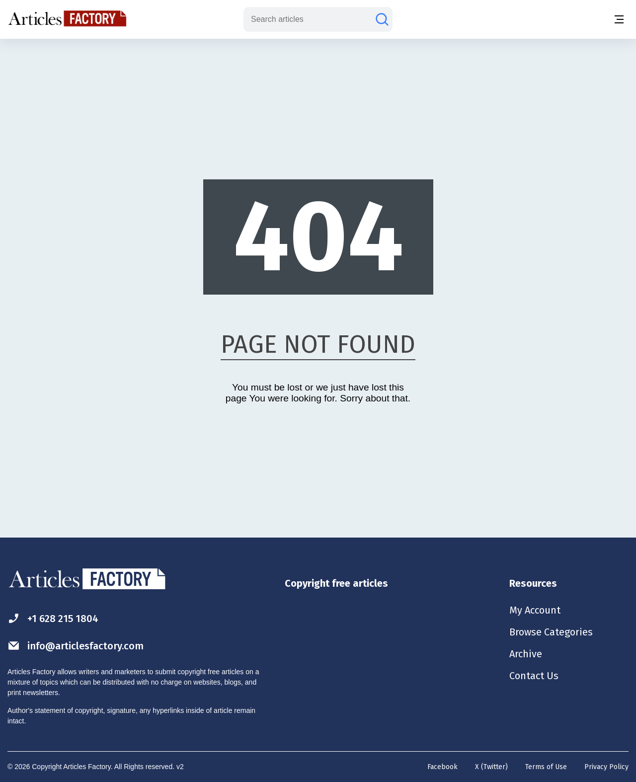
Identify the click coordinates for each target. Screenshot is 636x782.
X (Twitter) (491, 767)
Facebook (442, 767)
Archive (525, 654)
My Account (534, 610)
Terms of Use (546, 767)
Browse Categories (551, 632)
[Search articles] (382, 19)
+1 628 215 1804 (52, 618)
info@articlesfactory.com (75, 645)
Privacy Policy (606, 767)
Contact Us (533, 676)
